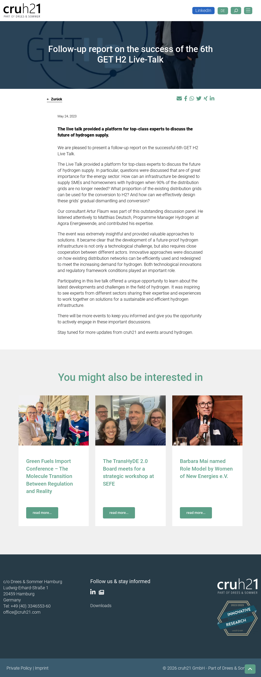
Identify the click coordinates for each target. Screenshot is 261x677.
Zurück (54, 99)
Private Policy (19, 667)
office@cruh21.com (22, 611)
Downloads (100, 605)
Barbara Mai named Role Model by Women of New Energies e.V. (206, 468)
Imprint (41, 667)
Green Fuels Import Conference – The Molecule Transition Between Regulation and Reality (49, 476)
